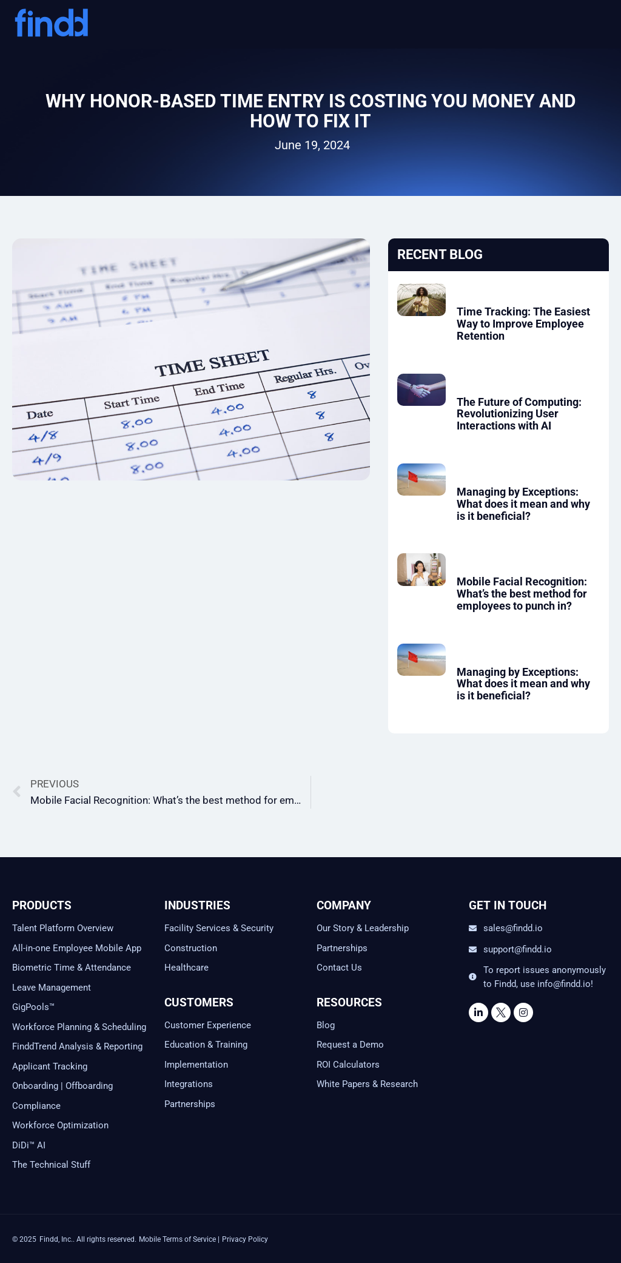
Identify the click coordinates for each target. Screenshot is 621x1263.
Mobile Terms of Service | (179, 1239)
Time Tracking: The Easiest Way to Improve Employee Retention (523, 323)
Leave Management (51, 987)
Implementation (196, 1064)
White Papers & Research (367, 1084)
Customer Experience (207, 1025)
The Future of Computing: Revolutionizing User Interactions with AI (519, 414)
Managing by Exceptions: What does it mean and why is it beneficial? (523, 503)
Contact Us (339, 967)
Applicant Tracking (49, 1066)
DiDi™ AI (28, 1145)
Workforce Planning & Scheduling (79, 1027)
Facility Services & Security (219, 928)
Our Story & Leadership (363, 928)
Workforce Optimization (60, 1125)
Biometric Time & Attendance (71, 967)
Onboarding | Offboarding (62, 1085)
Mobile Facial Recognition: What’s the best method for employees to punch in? (522, 593)
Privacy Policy (245, 1239)
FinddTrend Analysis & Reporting (78, 1046)
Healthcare (186, 967)
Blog (326, 1025)
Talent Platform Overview (62, 928)
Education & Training (205, 1044)
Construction (190, 948)
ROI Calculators (348, 1064)
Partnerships (189, 1104)
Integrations (188, 1084)
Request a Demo (350, 1044)
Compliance (36, 1105)
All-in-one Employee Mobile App (76, 948)
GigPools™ (33, 1007)
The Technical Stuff (51, 1164)
